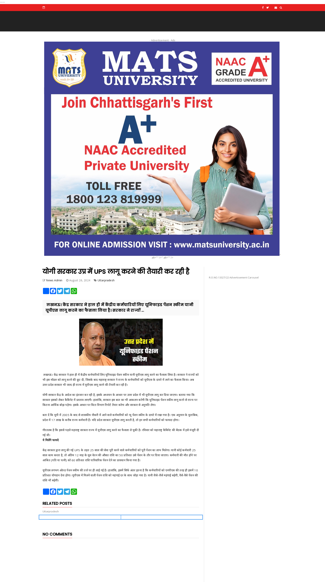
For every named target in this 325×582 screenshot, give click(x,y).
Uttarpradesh (106, 280)
